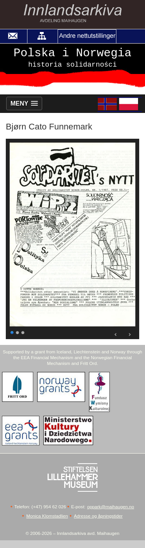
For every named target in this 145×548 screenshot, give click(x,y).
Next (129, 334)
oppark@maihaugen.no (110, 506)
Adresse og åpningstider (98, 515)
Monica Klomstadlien (47, 515)
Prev (116, 334)
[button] (41, 36)
